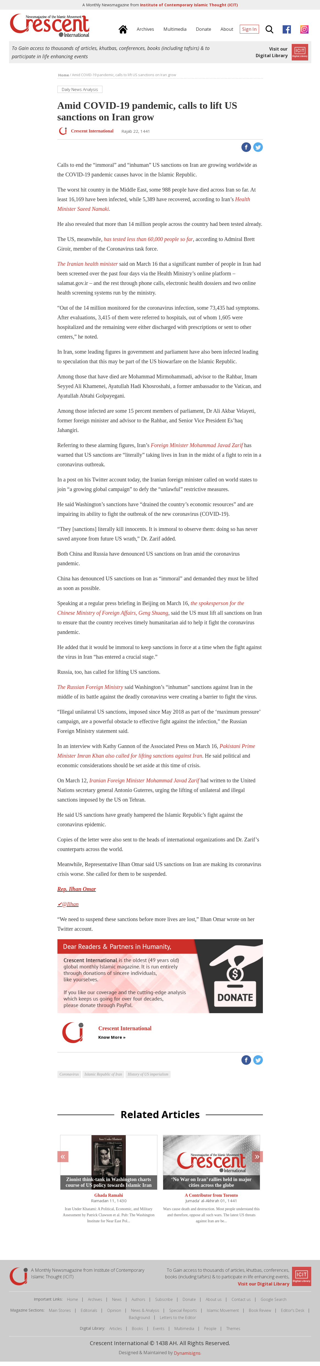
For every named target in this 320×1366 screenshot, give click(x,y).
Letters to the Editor (178, 1322)
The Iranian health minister (87, 268)
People (210, 1332)
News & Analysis (145, 1314)
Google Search (273, 1303)
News (117, 1303)
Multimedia (184, 1332)
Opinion (114, 1314)
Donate (189, 1303)
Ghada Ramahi (108, 1199)
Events (159, 1332)
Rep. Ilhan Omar (76, 893)
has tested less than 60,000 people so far (148, 243)
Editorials (89, 1314)
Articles (115, 1332)
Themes (233, 1332)
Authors (138, 1303)
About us (214, 1303)
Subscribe (164, 1303)
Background (139, 1322)
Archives (95, 1303)
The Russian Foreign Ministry (91, 691)
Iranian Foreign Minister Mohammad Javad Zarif (144, 785)
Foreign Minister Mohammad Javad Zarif (197, 450)
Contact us (241, 1303)
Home (72, 1303)
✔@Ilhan (68, 908)
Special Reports (183, 1314)
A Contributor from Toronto (211, 1199)
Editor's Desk (292, 1314)
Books (137, 1332)
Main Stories (60, 1314)
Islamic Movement (223, 1314)
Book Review (260, 1314)
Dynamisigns (187, 1357)
